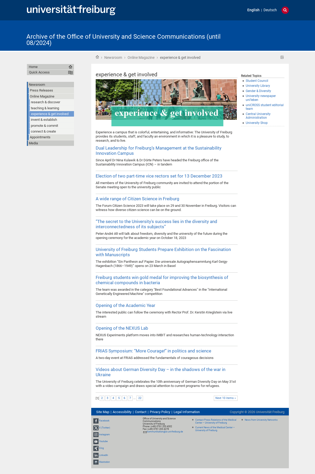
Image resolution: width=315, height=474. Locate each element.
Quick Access (39, 72)
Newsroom (113, 57)
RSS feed (282, 57)
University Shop (257, 123)
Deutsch (270, 10)
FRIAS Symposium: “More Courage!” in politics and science (153, 350)
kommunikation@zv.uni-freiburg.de (165, 431)
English (253, 10)
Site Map (102, 412)
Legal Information (187, 412)
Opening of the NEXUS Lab (122, 328)
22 (139, 398)
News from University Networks (261, 420)
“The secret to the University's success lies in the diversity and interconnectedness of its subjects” (156, 224)
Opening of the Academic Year (125, 305)
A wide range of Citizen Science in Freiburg (137, 198)
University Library (258, 86)
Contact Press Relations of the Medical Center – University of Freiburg (215, 421)
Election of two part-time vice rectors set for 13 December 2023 (159, 176)
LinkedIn (103, 455)
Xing (101, 448)
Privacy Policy (160, 412)
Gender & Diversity (258, 91)
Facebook (104, 421)
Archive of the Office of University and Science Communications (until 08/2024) (123, 40)
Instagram (104, 434)
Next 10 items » (225, 398)
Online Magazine (141, 57)
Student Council (257, 81)
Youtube (103, 441)
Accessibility (122, 412)
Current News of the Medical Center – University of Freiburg (215, 429)
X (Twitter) (104, 427)
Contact (140, 412)
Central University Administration (258, 116)
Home (97, 57)
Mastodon (104, 462)
